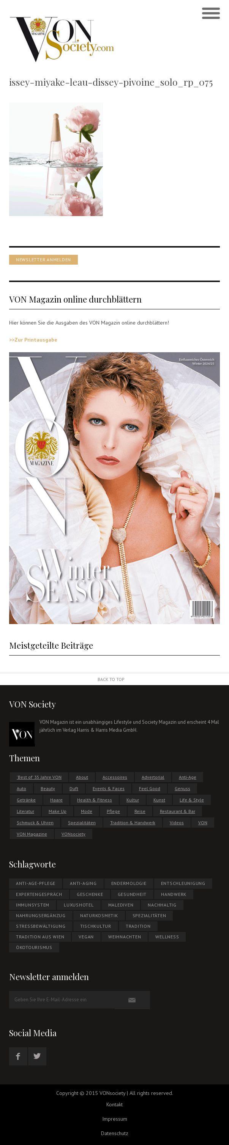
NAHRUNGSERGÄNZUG (41, 915)
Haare (56, 800)
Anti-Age (187, 777)
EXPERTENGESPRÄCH (39, 894)
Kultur (132, 800)
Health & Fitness (94, 800)
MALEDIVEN (121, 905)
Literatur (25, 811)
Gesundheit (132, 894)
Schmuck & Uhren (35, 822)
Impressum (114, 1118)
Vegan (86, 937)
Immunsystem (32, 905)
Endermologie (129, 883)
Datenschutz (114, 1133)
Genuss (182, 788)
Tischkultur (95, 926)
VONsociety (73, 834)
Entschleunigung (183, 883)
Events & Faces (109, 788)
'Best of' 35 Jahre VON (39, 777)
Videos (177, 822)
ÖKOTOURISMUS (34, 947)
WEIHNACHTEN (124, 937)
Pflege (113, 811)
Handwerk (173, 894)
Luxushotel (79, 905)
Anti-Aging (83, 883)
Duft (73, 788)
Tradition (138, 926)
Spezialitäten (82, 822)
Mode (86, 811)
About (82, 777)
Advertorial (153, 777)
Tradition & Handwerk (132, 822)
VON (202, 822)
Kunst (159, 800)
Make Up (57, 811)
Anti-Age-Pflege (35, 883)
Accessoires (115, 777)
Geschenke (90, 894)
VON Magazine (32, 834)
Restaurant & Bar (177, 811)
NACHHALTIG (162, 905)
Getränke (26, 800)
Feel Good (149, 788)
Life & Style (192, 800)
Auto (21, 788)
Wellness (167, 937)
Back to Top (111, 679)
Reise (139, 811)
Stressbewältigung (41, 926)
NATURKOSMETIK (99, 915)
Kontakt (114, 1104)
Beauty (48, 788)
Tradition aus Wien (40, 937)
